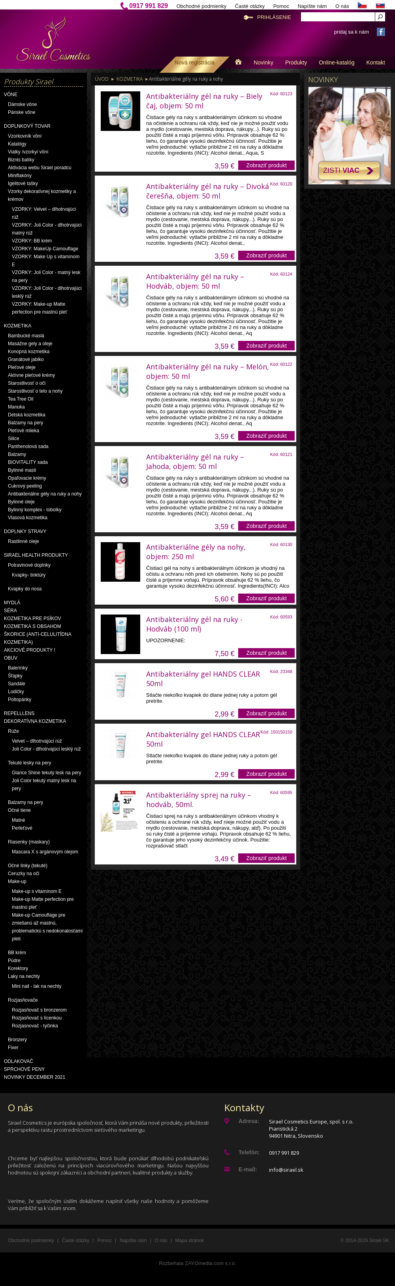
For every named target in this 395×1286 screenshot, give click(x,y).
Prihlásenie (274, 17)
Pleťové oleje (22, 367)
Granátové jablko (26, 359)
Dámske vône (22, 104)
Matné (18, 820)
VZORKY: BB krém (32, 241)
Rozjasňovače (23, 1000)
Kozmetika (17, 326)
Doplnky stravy (25, 531)
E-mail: (248, 1169)
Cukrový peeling (25, 486)
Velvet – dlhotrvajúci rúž (37, 741)
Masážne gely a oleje (30, 343)
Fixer (13, 1047)
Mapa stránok (189, 1240)
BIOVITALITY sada (28, 462)
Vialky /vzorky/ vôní (28, 152)
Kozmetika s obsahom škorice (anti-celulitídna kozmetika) (37, 634)
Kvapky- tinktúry (28, 575)
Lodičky (16, 691)
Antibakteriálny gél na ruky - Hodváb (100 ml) (194, 624)
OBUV (10, 658)
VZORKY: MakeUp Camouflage (45, 249)
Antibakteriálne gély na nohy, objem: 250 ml (196, 551)
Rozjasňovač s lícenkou (37, 1018)
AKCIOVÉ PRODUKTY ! (29, 650)
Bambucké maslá (26, 336)
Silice (13, 438)
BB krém (17, 952)
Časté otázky (250, 6)
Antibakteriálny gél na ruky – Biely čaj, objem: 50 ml (204, 100)
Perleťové (22, 828)
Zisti (341, 170)
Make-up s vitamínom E (37, 891)
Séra (10, 610)
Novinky (263, 62)
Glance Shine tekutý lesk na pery (46, 772)
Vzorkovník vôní (24, 136)
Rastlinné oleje (23, 541)
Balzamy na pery (25, 423)
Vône (10, 94)
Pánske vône (21, 112)
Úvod (102, 79)
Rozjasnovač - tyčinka (35, 1026)
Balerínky (18, 668)
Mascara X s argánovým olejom (45, 852)
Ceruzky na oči (23, 873)
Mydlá (12, 602)
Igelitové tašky (23, 183)
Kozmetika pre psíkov (32, 618)
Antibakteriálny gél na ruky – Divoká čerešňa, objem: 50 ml (207, 191)
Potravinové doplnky (29, 565)
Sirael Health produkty (36, 555)
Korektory (18, 968)
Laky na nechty (24, 976)
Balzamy (17, 454)
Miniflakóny (20, 175)
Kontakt (376, 62)
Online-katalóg (336, 62)
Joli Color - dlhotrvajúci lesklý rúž (46, 749)
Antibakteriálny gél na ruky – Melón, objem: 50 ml (207, 371)
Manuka (16, 407)
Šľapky (15, 676)
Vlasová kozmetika (27, 517)
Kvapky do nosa (24, 589)
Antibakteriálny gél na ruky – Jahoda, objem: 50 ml (195, 461)
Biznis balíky (21, 160)
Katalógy (17, 144)
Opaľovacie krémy (27, 478)
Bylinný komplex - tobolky (34, 510)
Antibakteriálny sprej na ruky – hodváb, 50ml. (198, 799)
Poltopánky (19, 699)
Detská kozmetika (26, 415)
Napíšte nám (312, 6)
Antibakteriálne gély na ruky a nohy (45, 494)
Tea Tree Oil (21, 399)
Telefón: (249, 1152)
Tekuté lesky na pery (29, 763)
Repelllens (19, 713)
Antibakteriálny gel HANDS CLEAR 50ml (203, 678)
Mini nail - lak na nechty (36, 986)
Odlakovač (18, 1061)
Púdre (14, 960)
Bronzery (17, 1039)
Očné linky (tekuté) (27, 865)
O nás (342, 6)
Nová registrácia (194, 62)
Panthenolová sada (28, 446)
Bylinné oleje (21, 502)
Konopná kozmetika (28, 351)
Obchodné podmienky (201, 6)
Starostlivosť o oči (26, 383)
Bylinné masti (22, 470)
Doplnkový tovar (27, 126)
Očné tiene (19, 810)
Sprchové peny (24, 1069)
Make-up (17, 881)
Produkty (296, 62)
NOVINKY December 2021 (34, 1077)
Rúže (13, 731)
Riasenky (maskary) (29, 842)
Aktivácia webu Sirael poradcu (39, 167)
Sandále (16, 683)
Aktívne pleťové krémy (31, 375)
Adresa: (249, 1121)
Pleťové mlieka (23, 430)
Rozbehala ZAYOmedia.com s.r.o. (197, 1263)
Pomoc (281, 6)
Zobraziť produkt (266, 165)
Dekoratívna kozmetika (35, 721)
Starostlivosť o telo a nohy (35, 391)
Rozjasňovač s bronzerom (39, 1010)
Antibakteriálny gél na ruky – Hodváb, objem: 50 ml (195, 281)
